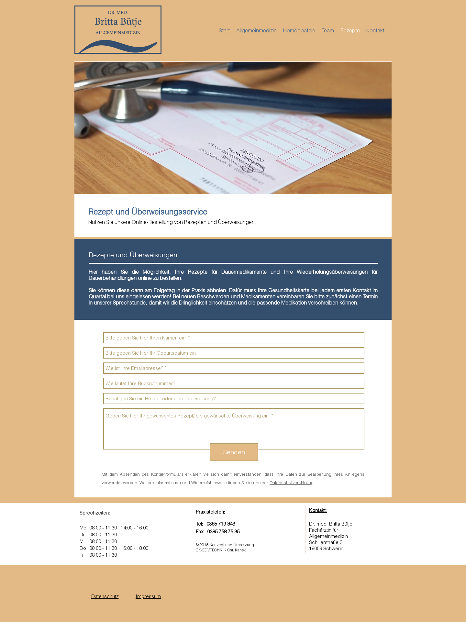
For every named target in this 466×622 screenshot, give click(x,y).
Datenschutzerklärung (292, 482)
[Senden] (234, 452)
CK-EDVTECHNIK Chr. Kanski (221, 550)
